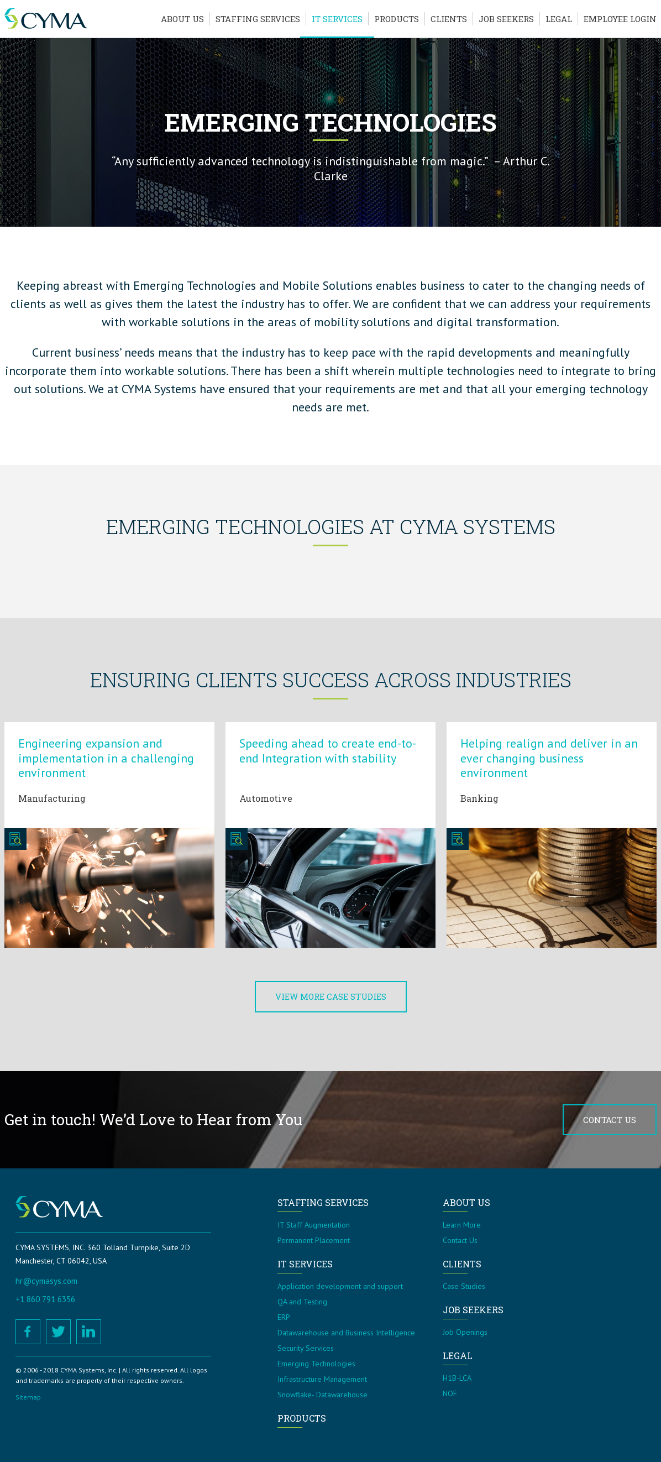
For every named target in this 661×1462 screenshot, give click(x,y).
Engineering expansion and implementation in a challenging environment (106, 757)
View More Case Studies (330, 996)
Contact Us (609, 1119)
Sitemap (28, 1397)
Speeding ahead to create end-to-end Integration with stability (327, 750)
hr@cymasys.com (46, 1281)
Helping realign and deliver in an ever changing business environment (549, 757)
